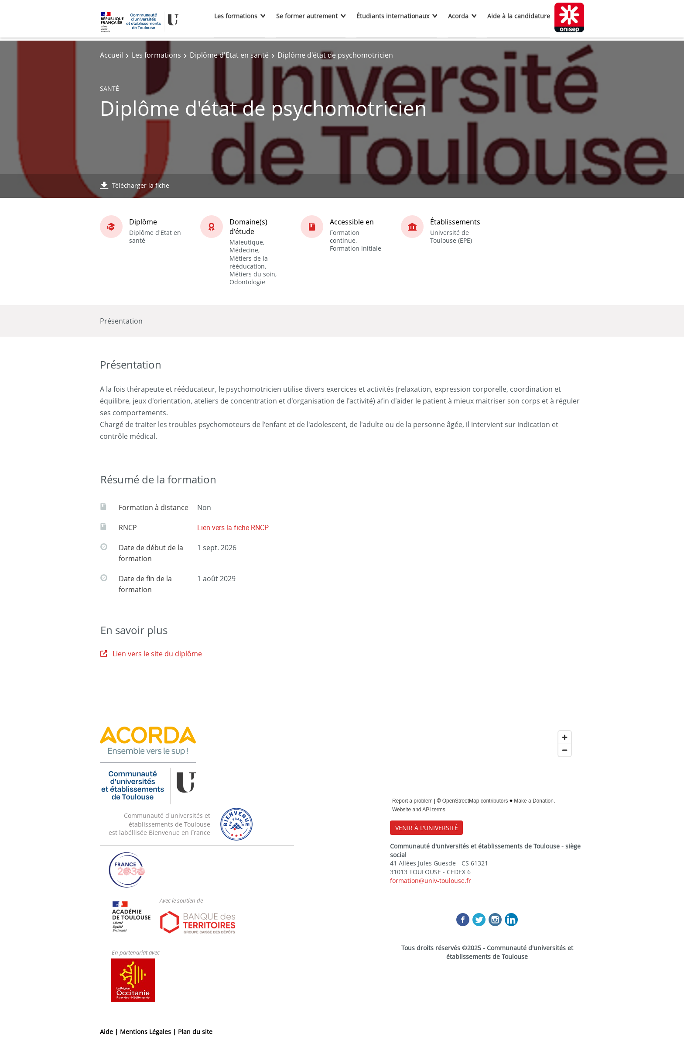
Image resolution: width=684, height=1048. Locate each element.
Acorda (458, 16)
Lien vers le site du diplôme (151, 653)
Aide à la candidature (518, 16)
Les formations (235, 16)
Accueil (111, 55)
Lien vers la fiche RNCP (233, 527)
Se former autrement (307, 16)
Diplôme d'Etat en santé (229, 55)
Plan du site (195, 1031)
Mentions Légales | (149, 1031)
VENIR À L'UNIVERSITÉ (426, 828)
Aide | (110, 1031)
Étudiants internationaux (392, 16)
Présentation (121, 321)
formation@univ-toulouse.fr (430, 880)
